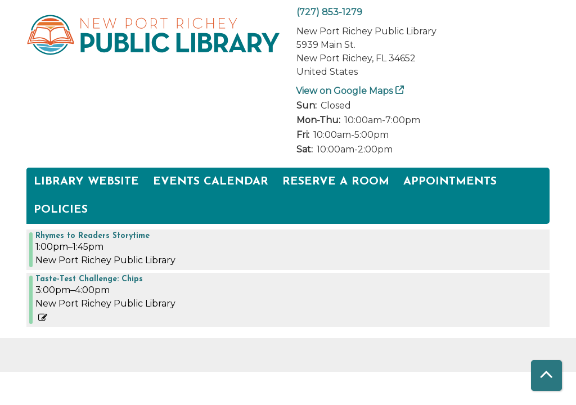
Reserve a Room (335, 181)
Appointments (450, 181)
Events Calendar (210, 181)
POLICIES (61, 209)
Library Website (86, 181)
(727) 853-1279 (329, 12)
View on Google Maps (344, 91)
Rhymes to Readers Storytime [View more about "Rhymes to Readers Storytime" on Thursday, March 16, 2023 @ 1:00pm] (92, 236)
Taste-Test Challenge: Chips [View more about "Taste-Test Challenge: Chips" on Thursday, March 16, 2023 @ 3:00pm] (89, 280)
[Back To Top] (546, 375)
